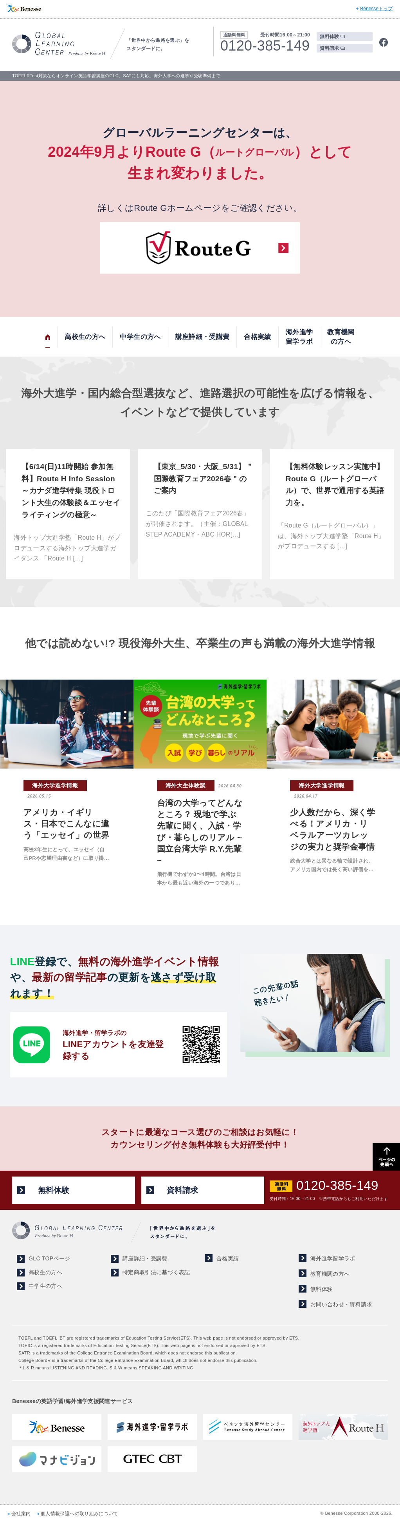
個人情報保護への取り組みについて (79, 1513)
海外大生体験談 (186, 785)
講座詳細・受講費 (202, 337)
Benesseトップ (376, 8)
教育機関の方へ (340, 336)
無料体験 (329, 36)
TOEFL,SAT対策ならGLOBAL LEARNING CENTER (58, 43)
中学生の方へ (140, 337)
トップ (47, 337)
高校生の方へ (85, 337)
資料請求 (329, 48)
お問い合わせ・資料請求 (341, 1304)
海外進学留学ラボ (299, 336)
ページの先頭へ (386, 1157)
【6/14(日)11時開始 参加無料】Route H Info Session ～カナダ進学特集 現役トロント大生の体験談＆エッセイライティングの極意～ (71, 490)
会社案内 (21, 1513)
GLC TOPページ (49, 1258)
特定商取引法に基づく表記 (156, 1272)
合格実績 (257, 337)
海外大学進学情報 (55, 785)
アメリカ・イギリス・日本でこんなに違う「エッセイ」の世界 (66, 823)
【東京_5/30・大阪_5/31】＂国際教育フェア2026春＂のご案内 (203, 478)
